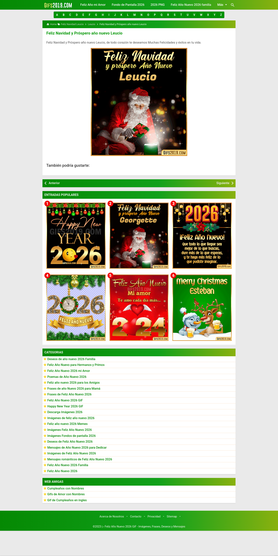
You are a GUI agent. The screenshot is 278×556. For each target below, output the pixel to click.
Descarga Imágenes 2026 (64, 412)
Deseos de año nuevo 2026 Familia (71, 359)
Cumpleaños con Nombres (65, 488)
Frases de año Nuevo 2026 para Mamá (73, 388)
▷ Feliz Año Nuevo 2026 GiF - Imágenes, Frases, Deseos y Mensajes (143, 526)
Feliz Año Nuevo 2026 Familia (67, 465)
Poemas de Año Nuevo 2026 (66, 376)
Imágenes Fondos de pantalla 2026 (71, 435)
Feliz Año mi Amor (93, 5)
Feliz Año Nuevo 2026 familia (191, 5)
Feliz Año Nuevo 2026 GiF (65, 400)
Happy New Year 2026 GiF (65, 406)
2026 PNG (158, 5)
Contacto (135, 516)
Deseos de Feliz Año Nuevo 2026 (69, 441)
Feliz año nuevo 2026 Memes (67, 423)
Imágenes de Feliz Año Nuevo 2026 (71, 453)
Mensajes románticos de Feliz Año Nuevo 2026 (79, 459)
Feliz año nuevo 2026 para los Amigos (73, 382)
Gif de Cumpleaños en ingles (67, 500)
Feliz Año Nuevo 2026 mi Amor (68, 370)
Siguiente (222, 183)
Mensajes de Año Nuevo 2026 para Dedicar (77, 447)
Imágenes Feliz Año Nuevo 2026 (69, 429)
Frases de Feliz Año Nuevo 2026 (69, 394)
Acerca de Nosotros (111, 516)
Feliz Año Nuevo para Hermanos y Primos (75, 364)
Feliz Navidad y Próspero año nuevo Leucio (83, 33)
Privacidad (153, 516)
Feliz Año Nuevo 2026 (62, 471)
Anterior (54, 183)
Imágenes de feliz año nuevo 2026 (70, 418)
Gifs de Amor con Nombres (66, 494)
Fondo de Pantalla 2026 (128, 5)
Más (222, 4)
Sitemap (172, 516)
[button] (57, 15)
